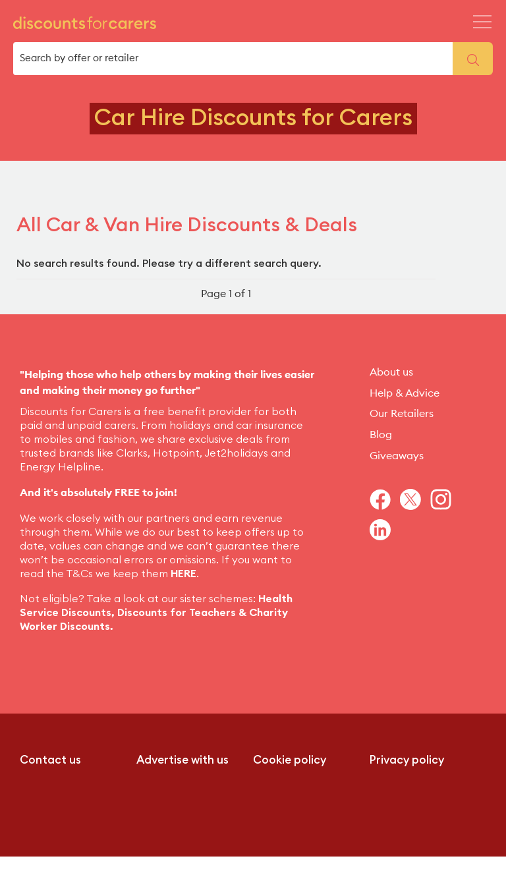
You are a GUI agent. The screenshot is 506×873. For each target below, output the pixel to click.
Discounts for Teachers (176, 612)
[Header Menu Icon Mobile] (482, 21)
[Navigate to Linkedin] (385, 529)
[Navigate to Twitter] (415, 499)
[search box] (233, 58)
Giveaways (397, 456)
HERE (183, 574)
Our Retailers (402, 413)
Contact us (50, 760)
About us (391, 372)
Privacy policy (407, 760)
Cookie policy (289, 760)
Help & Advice (404, 393)
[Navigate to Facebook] (385, 499)
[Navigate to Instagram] (445, 499)
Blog (381, 435)
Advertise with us (182, 760)
